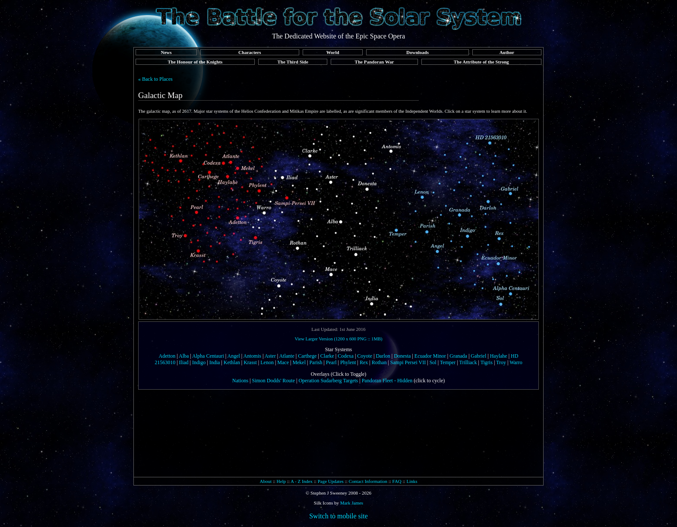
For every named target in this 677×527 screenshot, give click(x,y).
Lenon (267, 362)
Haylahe (498, 356)
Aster (270, 356)
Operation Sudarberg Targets (328, 381)
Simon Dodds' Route (273, 381)
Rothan (379, 362)
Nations (240, 381)
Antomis (252, 356)
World (332, 52)
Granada (458, 356)
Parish (315, 362)
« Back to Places (155, 79)
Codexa (346, 356)
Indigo (199, 362)
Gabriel (478, 356)
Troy (501, 362)
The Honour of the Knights (195, 61)
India (214, 362)
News (166, 52)
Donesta (402, 356)
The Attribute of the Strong (481, 61)
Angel (233, 356)
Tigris (487, 362)
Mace (283, 362)
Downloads (417, 52)
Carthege (307, 356)
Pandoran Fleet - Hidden (387, 381)
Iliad (184, 362)
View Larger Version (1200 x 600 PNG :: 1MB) (338, 339)
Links (411, 481)
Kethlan (232, 362)
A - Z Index (302, 481)
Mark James (351, 502)
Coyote (364, 356)
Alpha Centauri (208, 356)
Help (281, 481)
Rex (364, 362)
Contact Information (367, 481)
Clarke (327, 356)
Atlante (286, 356)
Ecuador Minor (430, 356)
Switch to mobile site (338, 516)
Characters (249, 52)
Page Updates (331, 481)
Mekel (299, 362)
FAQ (397, 481)
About (265, 481)
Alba (184, 356)
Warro (515, 362)
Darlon (383, 356)
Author (507, 52)
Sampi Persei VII (408, 362)
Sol (433, 362)
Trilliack (468, 362)
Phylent (348, 362)
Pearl (331, 362)
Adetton (167, 356)
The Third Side (293, 61)
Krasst (250, 362)
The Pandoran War (374, 61)
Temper (448, 362)
